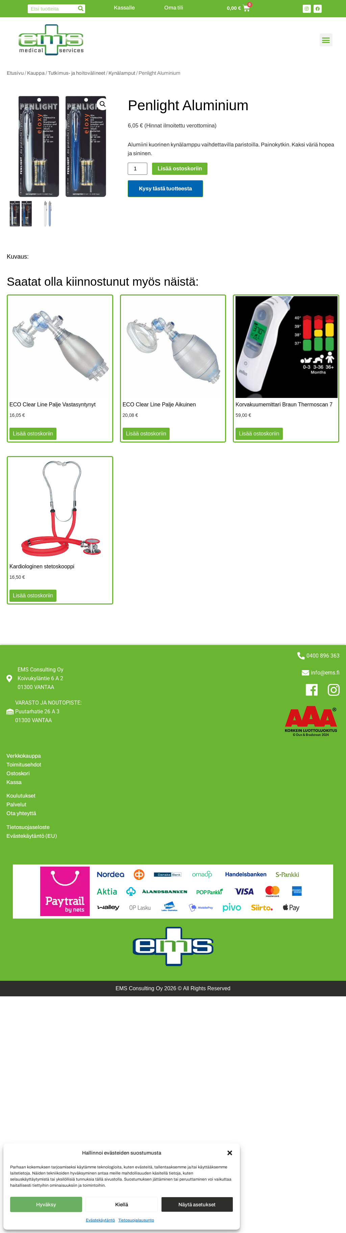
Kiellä (121, 1204)
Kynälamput (121, 73)
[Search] (80, 8)
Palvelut (16, 804)
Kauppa (36, 73)
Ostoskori (18, 773)
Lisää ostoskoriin (179, 168)
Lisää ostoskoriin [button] (33, 433)
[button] (229, 1152)
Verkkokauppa (23, 756)
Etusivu (15, 73)
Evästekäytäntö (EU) (31, 836)
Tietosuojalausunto (136, 1220)
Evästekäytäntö (100, 1220)
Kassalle (124, 7)
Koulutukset (20, 796)
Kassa (14, 782)
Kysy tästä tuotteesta (165, 188)
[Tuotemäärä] (137, 169)
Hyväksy (46, 1204)
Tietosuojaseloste (28, 827)
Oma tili (173, 7)
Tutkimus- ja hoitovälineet (76, 73)
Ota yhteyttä (21, 813)
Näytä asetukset (197, 1204)
